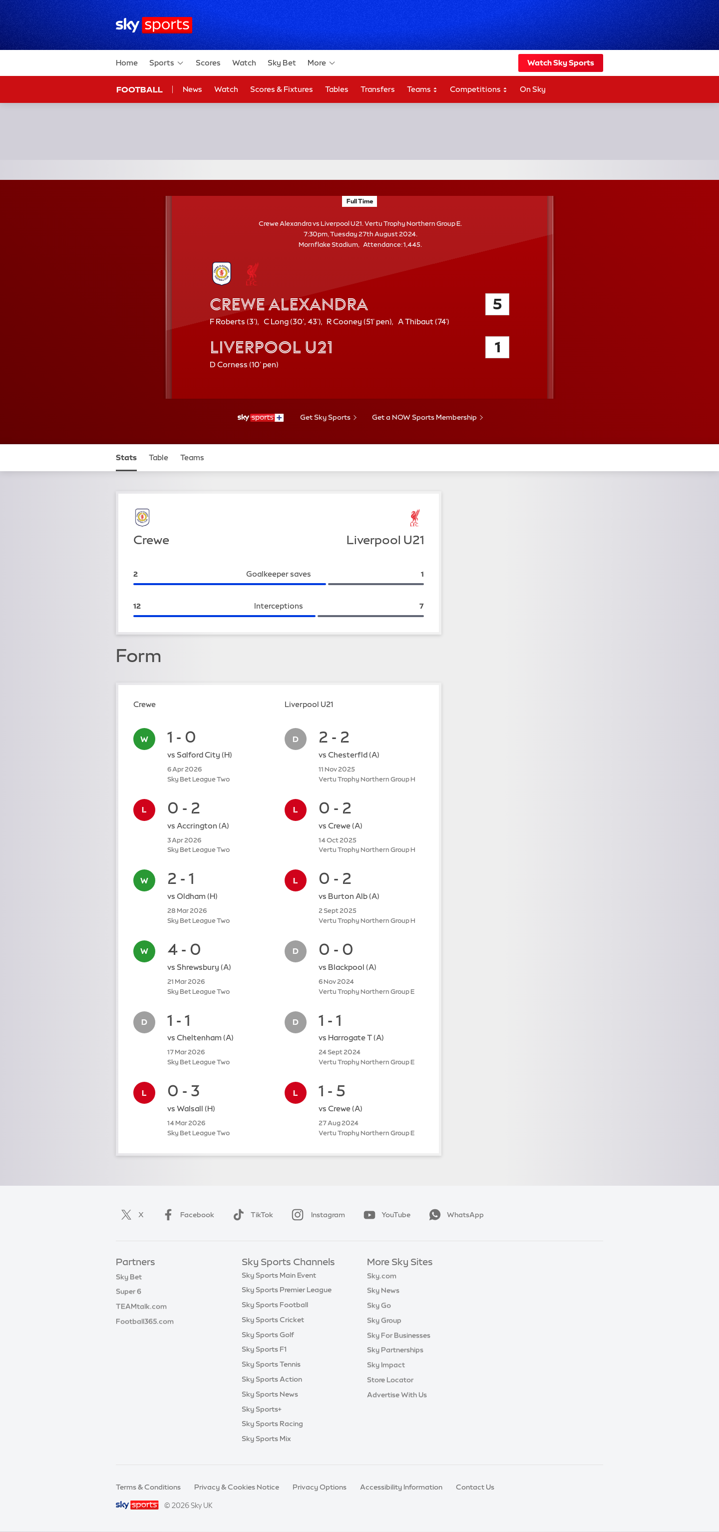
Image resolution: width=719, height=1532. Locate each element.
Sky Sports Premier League (287, 1292)
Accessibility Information (401, 1487)
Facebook (186, 1214)
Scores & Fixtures (281, 89)
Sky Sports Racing (272, 1426)
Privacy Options (320, 1487)
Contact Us (475, 1487)
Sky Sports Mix (266, 1441)
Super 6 (128, 1292)
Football (139, 89)
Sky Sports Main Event (279, 1277)
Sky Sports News (270, 1396)
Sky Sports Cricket (273, 1322)
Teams (422, 89)
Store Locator (390, 1381)
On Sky (533, 89)
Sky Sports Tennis (271, 1366)
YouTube (385, 1214)
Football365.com (145, 1322)
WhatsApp (454, 1214)
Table (158, 457)
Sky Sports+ (262, 1411)
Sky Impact (386, 1366)
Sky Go (379, 1307)
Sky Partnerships (395, 1351)
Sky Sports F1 (264, 1351)
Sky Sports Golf (268, 1337)
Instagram (316, 1214)
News (192, 89)
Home (127, 62)
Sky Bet (282, 62)
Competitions (479, 89)
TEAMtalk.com (141, 1307)
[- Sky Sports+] (261, 418)
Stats (126, 457)
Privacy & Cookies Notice (236, 1487)
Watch (244, 62)
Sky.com (381, 1277)
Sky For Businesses (398, 1337)
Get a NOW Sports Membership (424, 417)
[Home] (154, 25)
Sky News (383, 1292)
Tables (337, 89)
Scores (208, 62)
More (322, 63)
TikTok (251, 1214)
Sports (166, 63)
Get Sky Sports (325, 417)
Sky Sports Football (275, 1307)
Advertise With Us (397, 1396)
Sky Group (384, 1322)
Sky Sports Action (272, 1381)
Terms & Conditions (148, 1487)
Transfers (377, 89)
